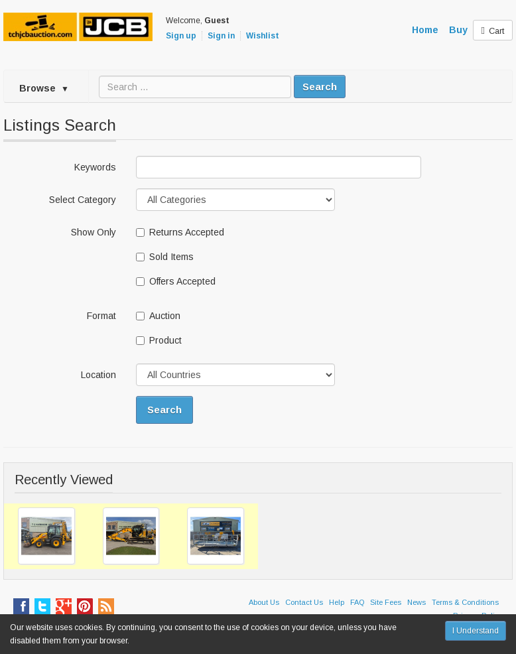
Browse (44, 88)
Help (336, 602)
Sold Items (165, 256)
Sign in (221, 35)
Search (319, 86)
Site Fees (385, 602)
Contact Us (304, 602)
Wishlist (262, 35)
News (416, 602)
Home (425, 30)
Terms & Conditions (465, 602)
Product (159, 340)
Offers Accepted (176, 281)
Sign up (181, 35)
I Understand (475, 630)
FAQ (357, 602)
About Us (264, 602)
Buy (458, 30)
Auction (158, 315)
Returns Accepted (180, 232)
